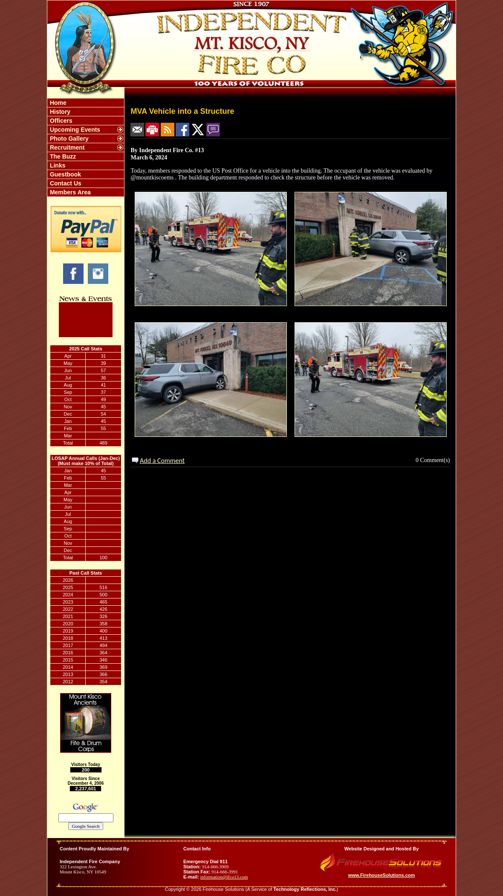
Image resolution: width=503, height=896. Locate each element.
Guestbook (64, 174)
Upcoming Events (74, 129)
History (59, 111)
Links (56, 165)
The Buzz (62, 156)
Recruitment (66, 147)
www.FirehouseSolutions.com (381, 875)
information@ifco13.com (224, 876)
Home (57, 102)
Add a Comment (162, 461)
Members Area (69, 192)
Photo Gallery (68, 138)
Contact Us (64, 183)
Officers (60, 120)
